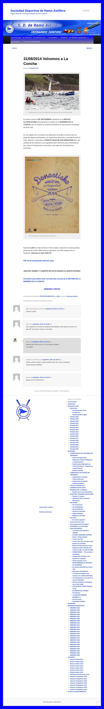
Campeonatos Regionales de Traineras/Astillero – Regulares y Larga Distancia (82, 466)
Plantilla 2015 (74, 434)
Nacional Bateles (77, 509)
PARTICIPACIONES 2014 (47, 296)
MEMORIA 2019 (75, 642)
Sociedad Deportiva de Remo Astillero (38, 10)
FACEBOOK (64, 37)
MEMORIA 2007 (75, 616)
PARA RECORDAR (76, 528)
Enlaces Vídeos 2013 (76, 659)
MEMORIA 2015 (75, 633)
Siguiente (89, 48)
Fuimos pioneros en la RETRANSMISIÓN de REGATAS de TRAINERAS (82, 563)
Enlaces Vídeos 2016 (76, 666)
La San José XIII (77, 539)
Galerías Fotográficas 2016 (78, 683)
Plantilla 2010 (74, 423)
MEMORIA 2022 (75, 648)
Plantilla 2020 (74, 445)
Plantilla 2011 (74, 425)
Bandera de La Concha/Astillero (82, 492)
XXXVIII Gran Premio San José (79, 674)
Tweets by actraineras (45, 512)
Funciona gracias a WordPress (52, 702)
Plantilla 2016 (74, 436)
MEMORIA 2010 (75, 623)
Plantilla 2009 (74, 421)
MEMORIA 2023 (75, 651)
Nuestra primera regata (79, 414)
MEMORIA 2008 (75, 618)
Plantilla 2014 (74, 432)
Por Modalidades (77, 507)
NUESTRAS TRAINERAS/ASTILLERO (81, 494)
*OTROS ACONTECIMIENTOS (31, 41)
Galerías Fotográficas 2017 (78, 685)
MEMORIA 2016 (75, 636)
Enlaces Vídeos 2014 (76, 661)
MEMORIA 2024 (75, 653)
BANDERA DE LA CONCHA (78, 490)
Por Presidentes (77, 505)
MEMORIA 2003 (75, 608)
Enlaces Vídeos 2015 (76, 663)
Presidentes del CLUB (79, 410)
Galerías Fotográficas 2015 (78, 681)
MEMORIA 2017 (75, 638)
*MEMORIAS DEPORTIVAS (78, 37)
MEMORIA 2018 (75, 640)
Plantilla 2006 (74, 417)
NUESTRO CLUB (40, 37)
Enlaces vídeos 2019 (76, 672)
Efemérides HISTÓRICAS (80, 571)
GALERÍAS (16, 41)
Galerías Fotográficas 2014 (78, 679)
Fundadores (76, 412)
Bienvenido (73, 408)
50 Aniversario (76, 599)
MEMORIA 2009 (75, 621)
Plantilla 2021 (74, 447)
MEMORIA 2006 (75, 614)
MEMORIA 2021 (75, 646)
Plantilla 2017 (74, 438)
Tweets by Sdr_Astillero (46, 507)
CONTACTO (28, 37)
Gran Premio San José (77, 522)
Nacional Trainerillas (78, 511)
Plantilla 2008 (74, 419)
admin (58, 296)
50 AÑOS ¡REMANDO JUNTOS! (82, 535)
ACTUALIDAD (17, 37)
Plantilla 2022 (74, 449)
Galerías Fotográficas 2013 (78, 676)
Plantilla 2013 (74, 429)
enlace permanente (71, 296)
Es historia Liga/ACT (78, 520)
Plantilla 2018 (74, 440)
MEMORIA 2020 (75, 644)
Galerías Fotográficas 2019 (78, 689)
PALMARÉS (73, 502)
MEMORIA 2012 (75, 627)
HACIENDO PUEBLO (78, 601)
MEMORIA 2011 (75, 625)
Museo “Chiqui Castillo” (80, 537)
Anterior (13, 48)
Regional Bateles (77, 513)
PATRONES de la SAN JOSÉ (79, 526)
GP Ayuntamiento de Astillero (79, 524)
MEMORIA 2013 (75, 629)
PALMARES (53, 37)
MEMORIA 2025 (75, 655)
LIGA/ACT (73, 517)
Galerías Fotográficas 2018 (78, 687)
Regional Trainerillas (78, 515)
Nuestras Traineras (78, 496)
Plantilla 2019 (74, 442)
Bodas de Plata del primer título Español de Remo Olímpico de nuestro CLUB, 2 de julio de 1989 (82, 548)
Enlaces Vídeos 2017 (76, 668)
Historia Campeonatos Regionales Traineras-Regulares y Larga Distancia (82, 460)
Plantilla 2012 (74, 427)
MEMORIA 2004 (75, 610)
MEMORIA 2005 (75, 612)
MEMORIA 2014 (75, 631)
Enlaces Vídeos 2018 (76, 670)
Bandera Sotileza (77, 470)
